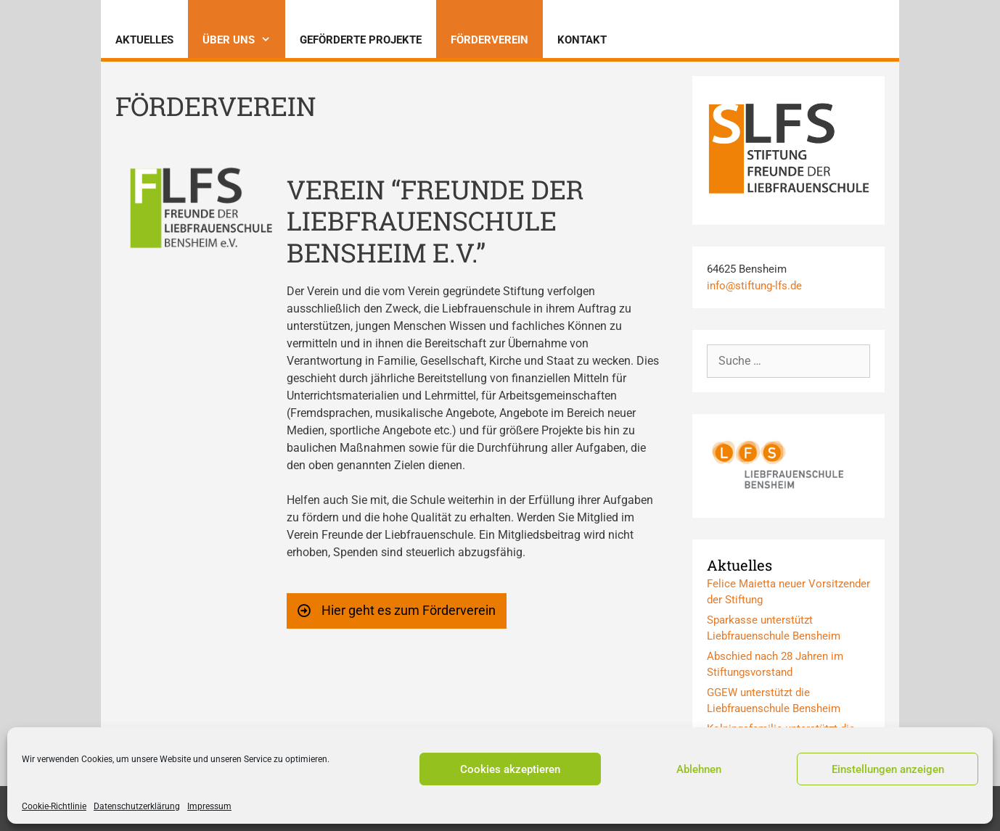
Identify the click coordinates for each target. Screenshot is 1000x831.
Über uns (243, 40)
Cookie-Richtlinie (54, 806)
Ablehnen (698, 769)
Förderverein (489, 39)
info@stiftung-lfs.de (754, 285)
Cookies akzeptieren (510, 769)
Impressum (209, 806)
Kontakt (582, 39)
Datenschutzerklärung (137, 806)
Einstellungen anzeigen (888, 769)
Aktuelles (144, 39)
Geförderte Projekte (361, 39)
